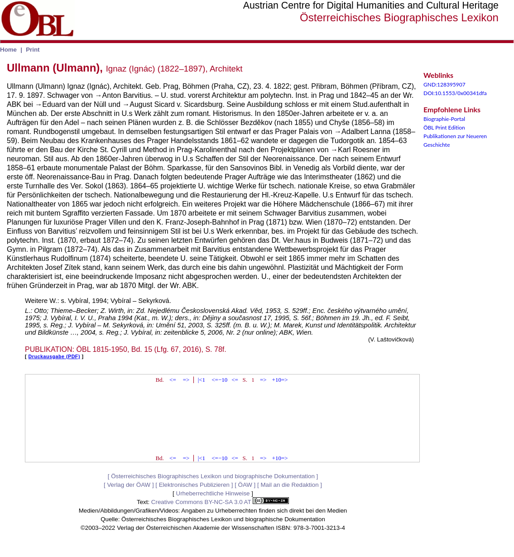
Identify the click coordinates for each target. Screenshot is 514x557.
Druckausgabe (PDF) (54, 356)
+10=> (280, 379)
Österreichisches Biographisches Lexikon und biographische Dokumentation (213, 476)
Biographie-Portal (444, 118)
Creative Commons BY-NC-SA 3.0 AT (220, 502)
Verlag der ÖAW (128, 484)
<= (172, 379)
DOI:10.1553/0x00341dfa (455, 93)
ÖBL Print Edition (444, 127)
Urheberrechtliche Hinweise (213, 493)
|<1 (201, 379)
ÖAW (245, 484)
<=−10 (219, 379)
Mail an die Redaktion (289, 484)
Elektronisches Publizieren (194, 484)
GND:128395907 (444, 84)
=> (186, 379)
